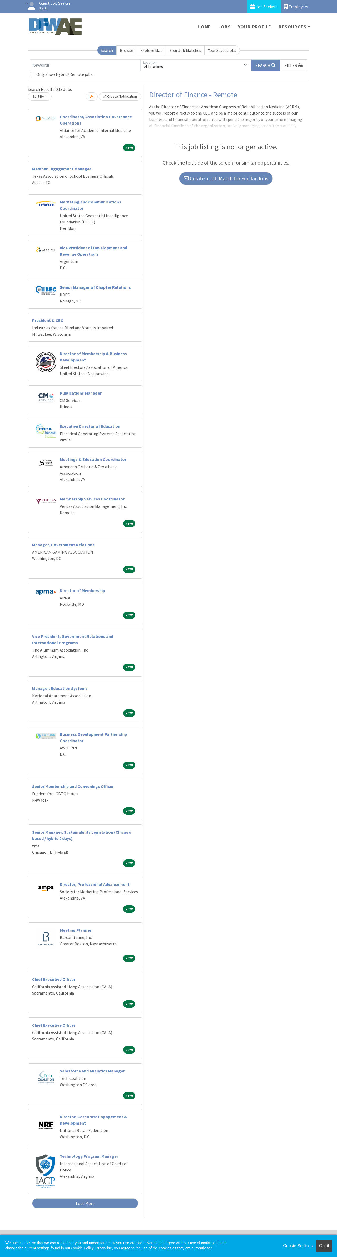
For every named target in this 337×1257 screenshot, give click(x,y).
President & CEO (47, 320)
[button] (293, 65)
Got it (324, 1246)
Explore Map (151, 50)
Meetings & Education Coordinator (93, 459)
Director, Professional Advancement (95, 884)
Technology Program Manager (89, 1156)
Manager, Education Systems (60, 688)
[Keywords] (85, 65)
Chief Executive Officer (53, 979)
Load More (85, 1203)
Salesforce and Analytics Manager (92, 1071)
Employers (296, 6)
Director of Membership (82, 590)
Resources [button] (292, 27)
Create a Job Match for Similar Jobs (226, 178)
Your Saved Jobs (222, 50)
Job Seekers (263, 6)
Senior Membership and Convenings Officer (73, 786)
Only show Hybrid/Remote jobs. (64, 74)
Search (107, 50)
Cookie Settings (298, 1246)
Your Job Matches (185, 50)
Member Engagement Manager (61, 168)
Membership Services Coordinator (92, 498)
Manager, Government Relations (63, 544)
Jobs (224, 27)
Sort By (38, 96)
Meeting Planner (75, 930)
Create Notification (120, 96)
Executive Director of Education (90, 426)
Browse (126, 50)
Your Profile (254, 27)
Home (204, 27)
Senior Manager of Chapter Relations (95, 287)
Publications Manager (81, 393)
